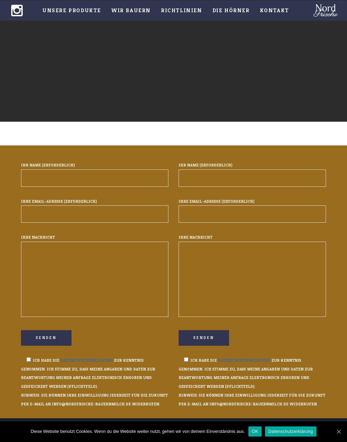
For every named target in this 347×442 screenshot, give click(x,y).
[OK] (338, 431)
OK (255, 431)
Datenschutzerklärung (86, 360)
